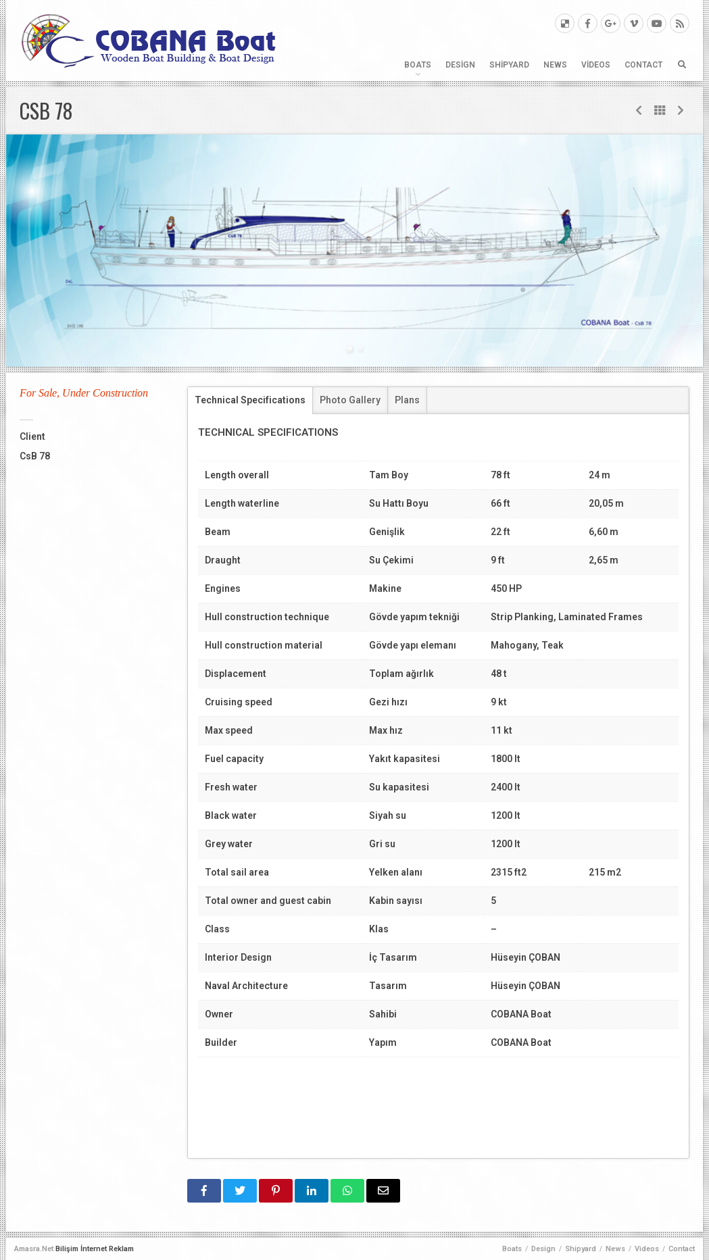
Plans (407, 400)
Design (460, 65)
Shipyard (509, 65)
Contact (643, 65)
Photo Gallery (350, 400)
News (555, 65)
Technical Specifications (250, 400)
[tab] (250, 400)
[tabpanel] (354, 250)
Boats (417, 65)
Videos (595, 65)
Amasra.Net (33, 1248)
